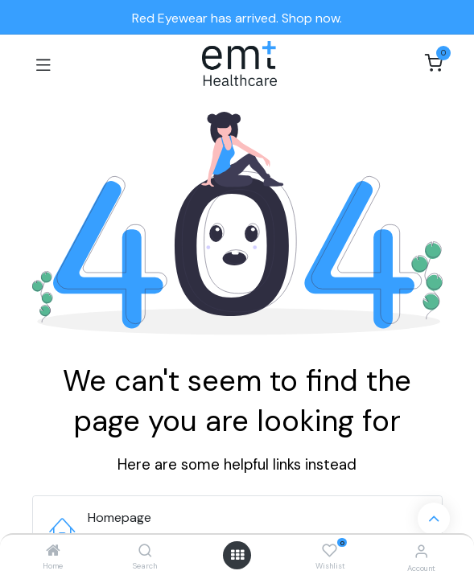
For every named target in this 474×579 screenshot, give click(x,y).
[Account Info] (421, 551)
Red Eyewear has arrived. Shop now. (237, 18)
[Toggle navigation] (43, 63)
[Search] (145, 551)
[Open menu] (237, 555)
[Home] (53, 551)
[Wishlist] (329, 551)
